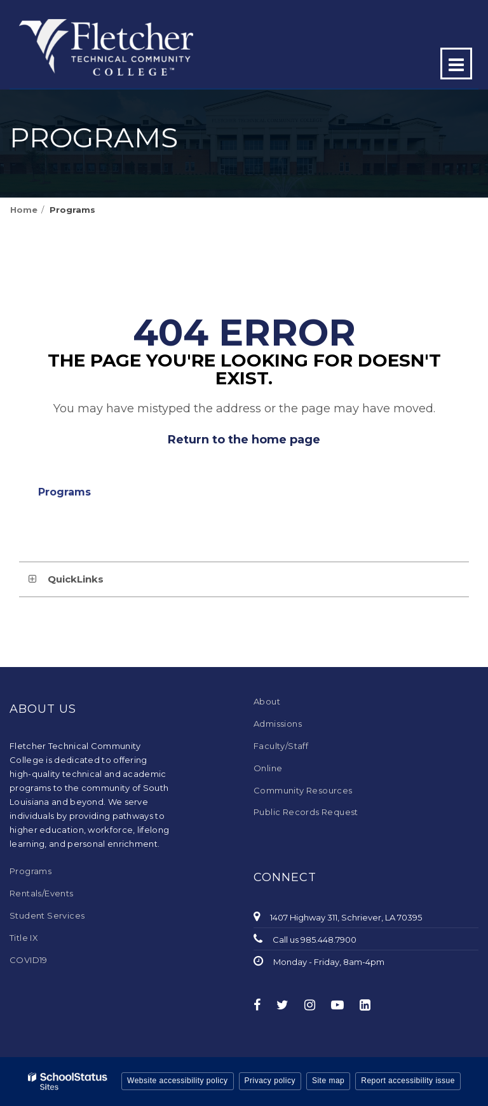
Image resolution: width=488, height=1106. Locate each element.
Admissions (278, 723)
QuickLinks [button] (76, 579)
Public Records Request (306, 812)
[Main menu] (456, 63)
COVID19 (29, 960)
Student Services (47, 915)
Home (23, 210)
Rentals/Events (42, 893)
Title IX (24, 938)
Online (268, 768)
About (267, 701)
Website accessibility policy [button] (177, 1080)
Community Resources (303, 790)
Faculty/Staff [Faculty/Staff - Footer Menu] (281, 746)
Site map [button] (328, 1080)
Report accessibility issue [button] (408, 1080)
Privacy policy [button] (270, 1080)
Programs (72, 210)
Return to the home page (244, 440)
